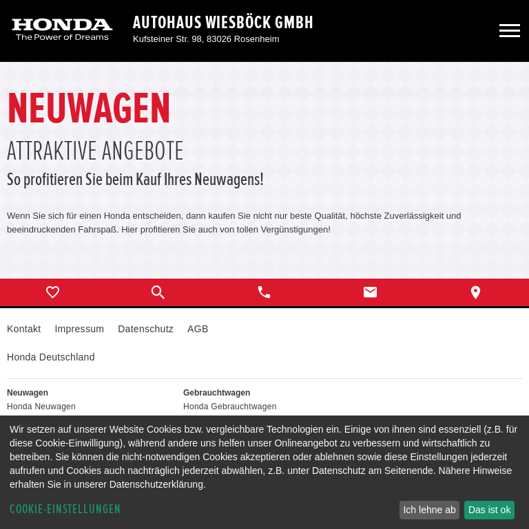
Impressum (79, 328)
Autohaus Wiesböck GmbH (223, 23)
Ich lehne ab (429, 509)
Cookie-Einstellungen (65, 509)
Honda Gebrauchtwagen (230, 406)
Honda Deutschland (51, 357)
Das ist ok (489, 509)
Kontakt (24, 328)
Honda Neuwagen (41, 406)
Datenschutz (146, 328)
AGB (197, 328)
